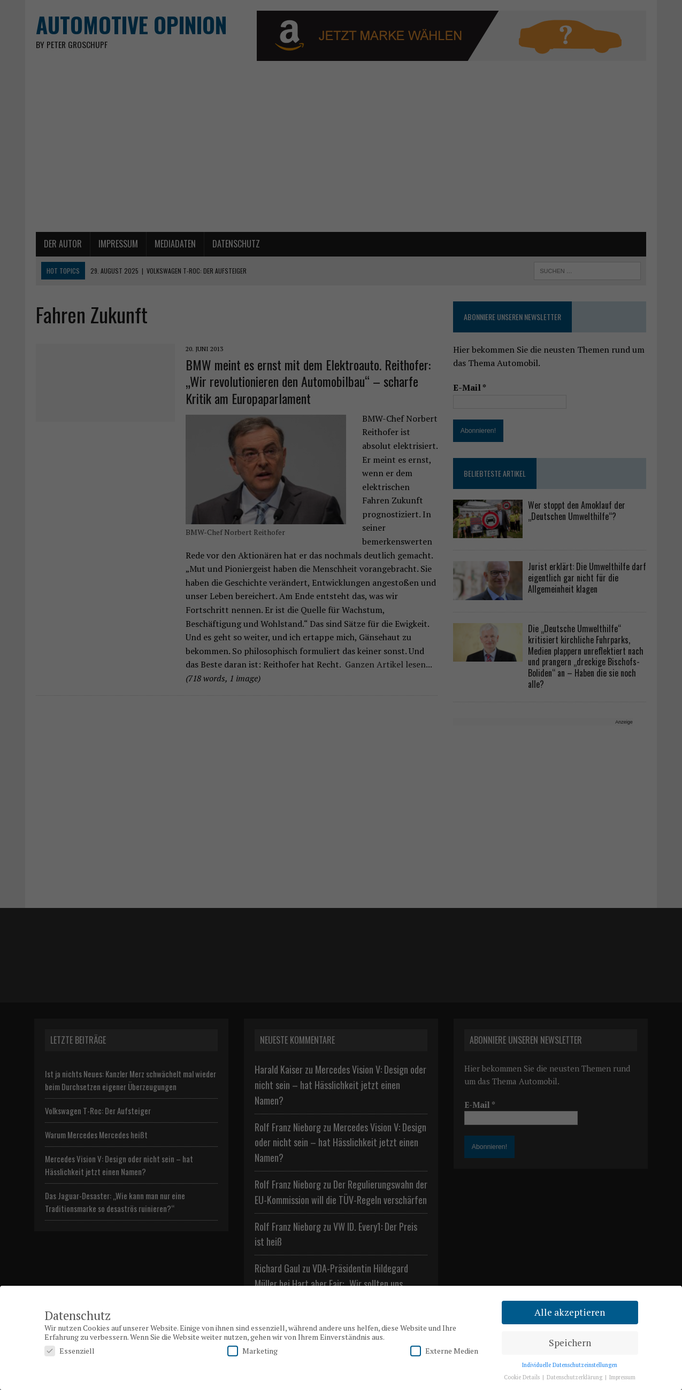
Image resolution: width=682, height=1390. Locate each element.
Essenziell (69, 1351)
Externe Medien (444, 1351)
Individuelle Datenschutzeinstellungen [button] (569, 1365)
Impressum (622, 1377)
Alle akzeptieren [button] (569, 1312)
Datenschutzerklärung (575, 1377)
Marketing (252, 1351)
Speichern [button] (570, 1343)
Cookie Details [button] (522, 1377)
